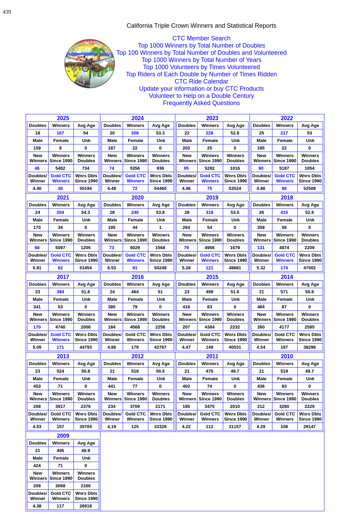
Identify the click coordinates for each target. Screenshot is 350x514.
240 (135, 212)
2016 (138, 277)
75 (210, 188)
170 (37, 327)
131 (261, 247)
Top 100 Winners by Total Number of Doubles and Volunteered (202, 52)
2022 (287, 118)
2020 (138, 198)
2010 (287, 356)
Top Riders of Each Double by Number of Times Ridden (201, 74)
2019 (212, 198)
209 (135, 133)
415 (285, 212)
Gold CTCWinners (61, 178)
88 (285, 188)
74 (112, 168)
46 (38, 168)
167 (61, 133)
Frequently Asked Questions (201, 103)
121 (210, 267)
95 (187, 168)
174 (285, 267)
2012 (138, 356)
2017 (63, 277)
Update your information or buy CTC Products (201, 88)
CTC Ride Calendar (201, 81)
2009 (63, 436)
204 (61, 212)
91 (136, 267)
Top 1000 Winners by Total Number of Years (201, 59)
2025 (63, 118)
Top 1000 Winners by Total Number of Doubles (201, 45)
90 (261, 168)
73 (112, 247)
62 (61, 267)
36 (61, 188)
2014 (287, 277)
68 (38, 247)
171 (61, 347)
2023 (212, 118)
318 (210, 212)
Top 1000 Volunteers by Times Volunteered (201, 67)
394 (61, 291)
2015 (212, 277)
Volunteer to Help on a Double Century (201, 95)
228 (210, 133)
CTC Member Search (201, 38)
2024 (138, 118)
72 (136, 188)
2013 (63, 356)
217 (285, 133)
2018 (287, 198)
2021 (63, 198)
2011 (212, 356)
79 (187, 247)
